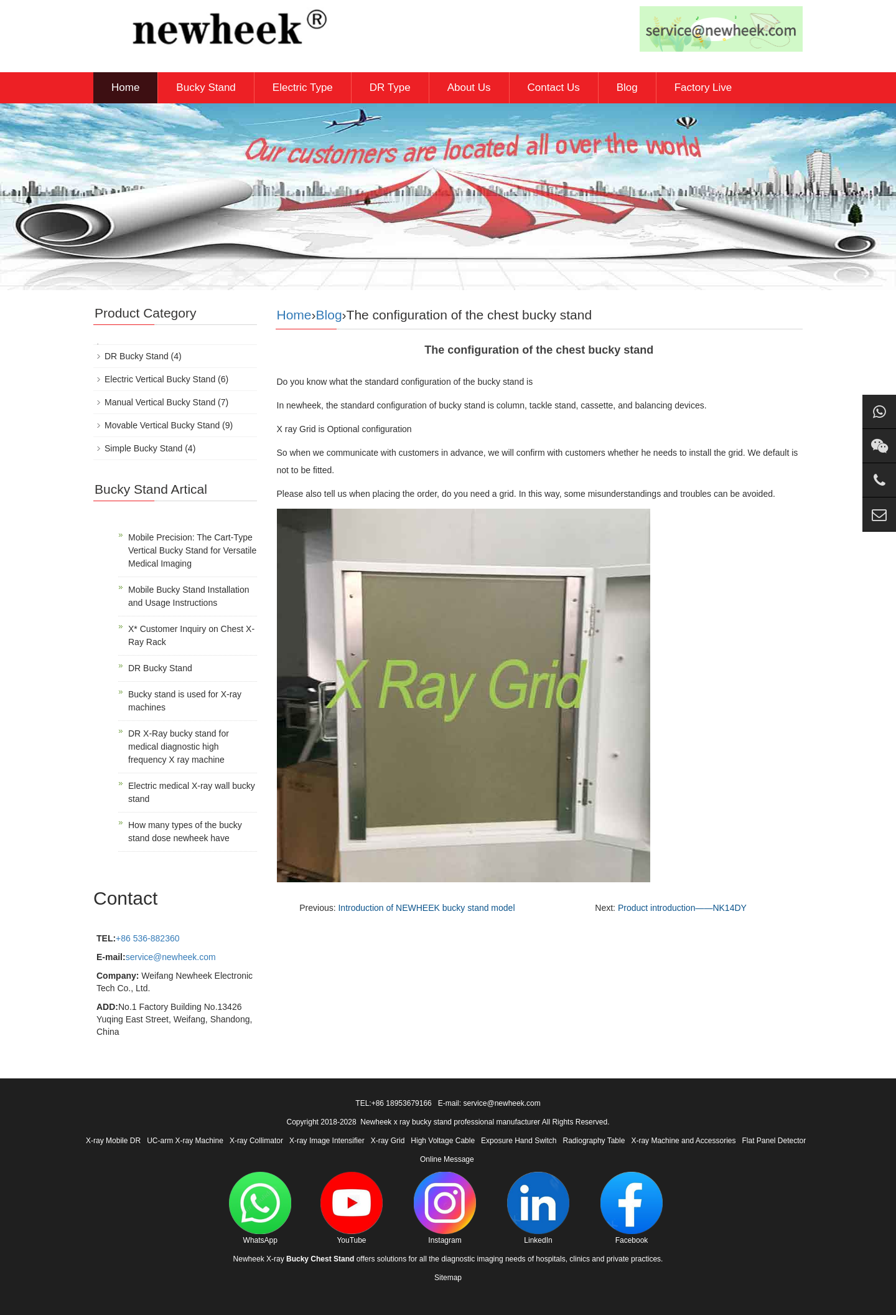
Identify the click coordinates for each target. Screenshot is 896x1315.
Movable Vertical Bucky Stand (162, 425)
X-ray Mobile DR (113, 1140)
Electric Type (303, 87)
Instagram (445, 1208)
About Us (469, 87)
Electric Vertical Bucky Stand (160, 379)
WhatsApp (260, 1208)
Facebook (631, 1208)
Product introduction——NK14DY (682, 908)
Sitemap (448, 1277)
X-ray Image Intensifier (327, 1140)
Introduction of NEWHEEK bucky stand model (426, 908)
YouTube (351, 1208)
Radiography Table (594, 1140)
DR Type (390, 87)
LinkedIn (538, 1208)
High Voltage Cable (443, 1140)
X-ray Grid (388, 1140)
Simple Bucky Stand (143, 448)
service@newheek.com (171, 957)
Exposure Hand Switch (518, 1140)
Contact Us (554, 87)
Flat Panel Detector (774, 1140)
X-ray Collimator (256, 1140)
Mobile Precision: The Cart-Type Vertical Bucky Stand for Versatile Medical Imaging (192, 550)
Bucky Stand (205, 87)
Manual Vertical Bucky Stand (160, 402)
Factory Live (703, 87)
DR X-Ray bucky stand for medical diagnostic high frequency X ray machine (178, 746)
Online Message (447, 1159)
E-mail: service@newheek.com (489, 1103)
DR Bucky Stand (137, 356)
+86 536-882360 (147, 938)
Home (125, 87)
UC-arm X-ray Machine (185, 1140)
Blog (627, 87)
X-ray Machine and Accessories (683, 1140)
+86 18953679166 (401, 1103)
